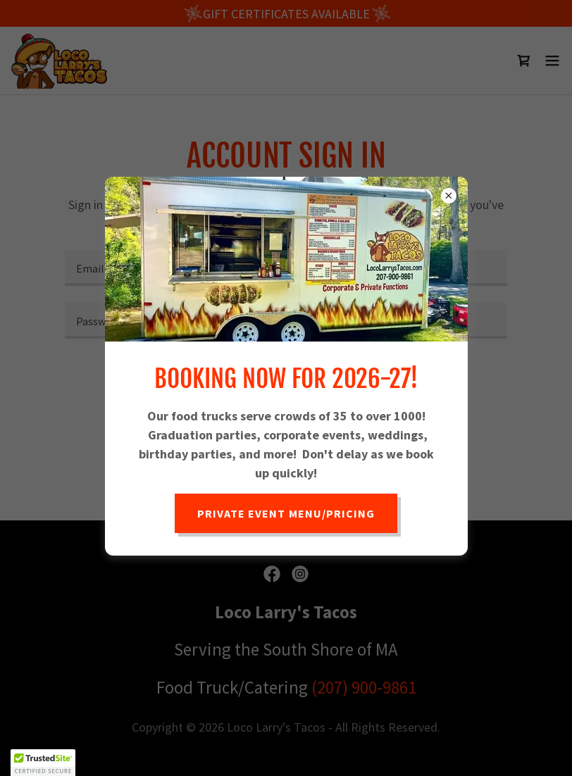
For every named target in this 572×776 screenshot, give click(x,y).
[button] (43, 762)
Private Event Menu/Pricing (285, 513)
